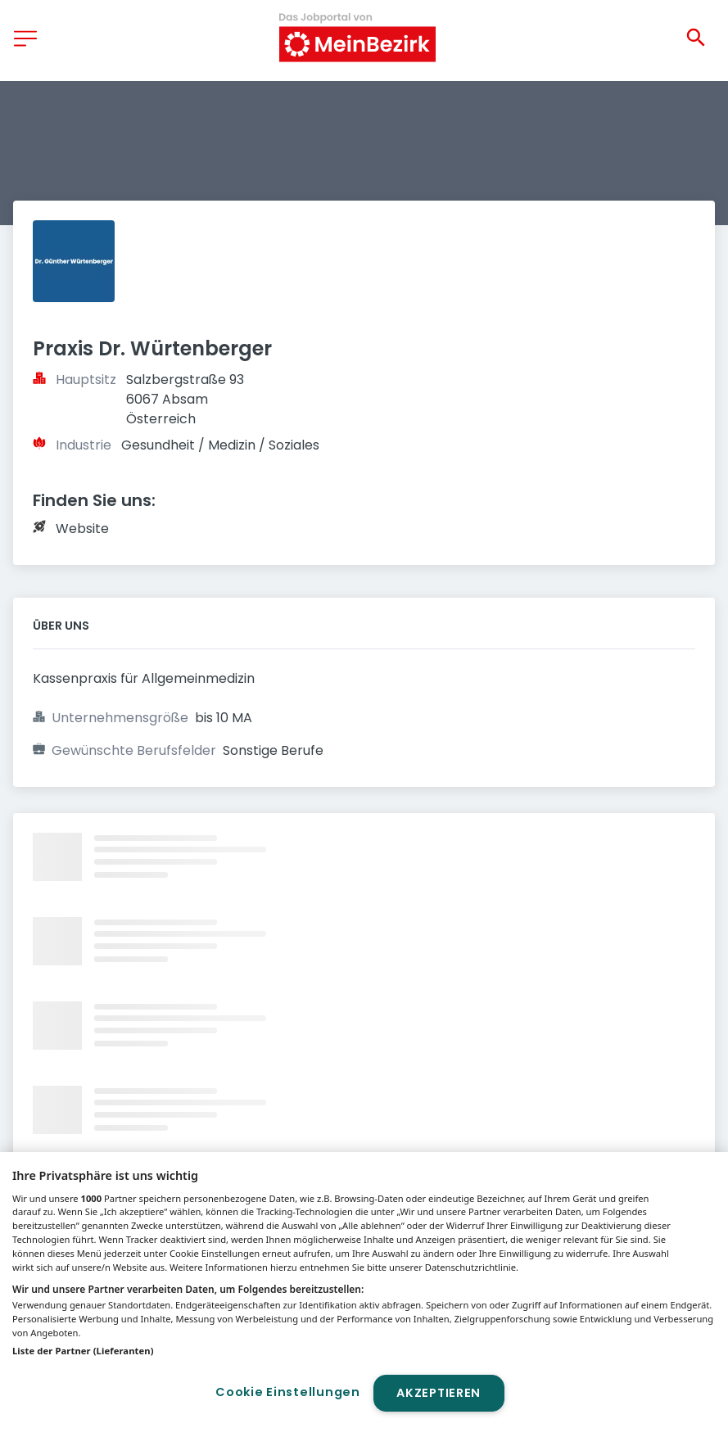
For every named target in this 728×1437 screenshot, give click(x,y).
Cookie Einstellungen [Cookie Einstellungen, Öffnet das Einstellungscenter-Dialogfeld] (287, 1392)
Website (82, 528)
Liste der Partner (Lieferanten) (83, 1350)
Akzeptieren (438, 1393)
